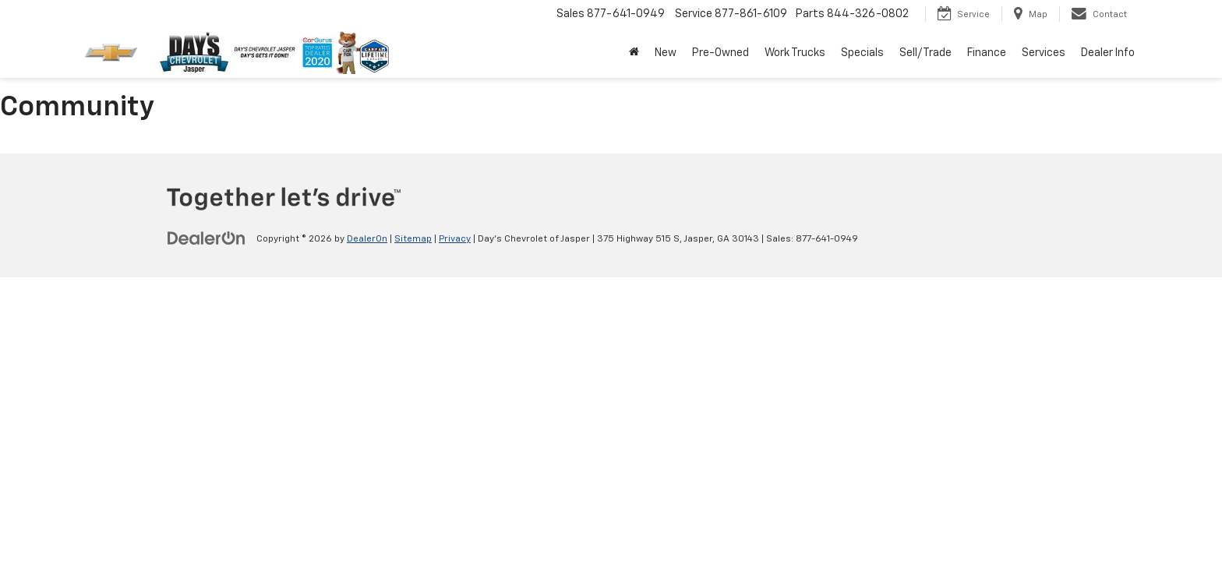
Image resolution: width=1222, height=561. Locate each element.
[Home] (634, 53)
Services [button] (1043, 53)
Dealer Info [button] (1108, 53)
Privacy (455, 239)
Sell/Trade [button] (925, 53)
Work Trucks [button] (795, 53)
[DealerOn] (206, 238)
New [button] (665, 53)
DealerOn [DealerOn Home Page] (367, 239)
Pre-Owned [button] (720, 53)
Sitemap (413, 239)
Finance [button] (986, 53)
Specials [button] (862, 53)
